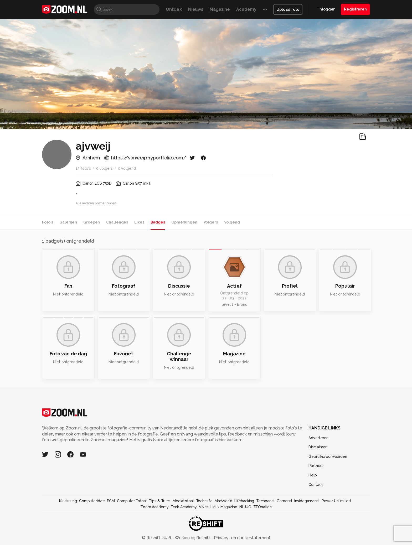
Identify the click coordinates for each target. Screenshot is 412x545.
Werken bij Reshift (192, 537)
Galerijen (68, 222)
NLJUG (245, 507)
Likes (139, 222)
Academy (246, 9)
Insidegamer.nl (306, 501)
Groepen (91, 222)
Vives (203, 507)
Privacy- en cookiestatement (241, 537)
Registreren (355, 9)
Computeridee (92, 501)
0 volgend (127, 168)
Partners (315, 466)
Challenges (117, 222)
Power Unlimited (336, 501)
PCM (111, 501)
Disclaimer (317, 447)
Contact (315, 484)
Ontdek (174, 9)
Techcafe (204, 501)
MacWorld (223, 501)
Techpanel (265, 501)
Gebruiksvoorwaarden (327, 456)
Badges (158, 222)
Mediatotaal (183, 501)
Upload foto (287, 9)
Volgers (211, 222)
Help (312, 475)
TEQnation (262, 507)
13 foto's (83, 168)
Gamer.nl (284, 501)
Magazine (220, 9)
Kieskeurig (68, 501)
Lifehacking (244, 501)
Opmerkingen (184, 222)
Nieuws (195, 9)
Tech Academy (184, 507)
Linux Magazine (223, 507)
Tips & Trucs (160, 501)
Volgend (232, 222)
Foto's (47, 222)
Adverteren (318, 438)
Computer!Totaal (132, 501)
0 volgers (104, 168)
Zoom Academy (154, 507)
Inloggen (327, 9)
